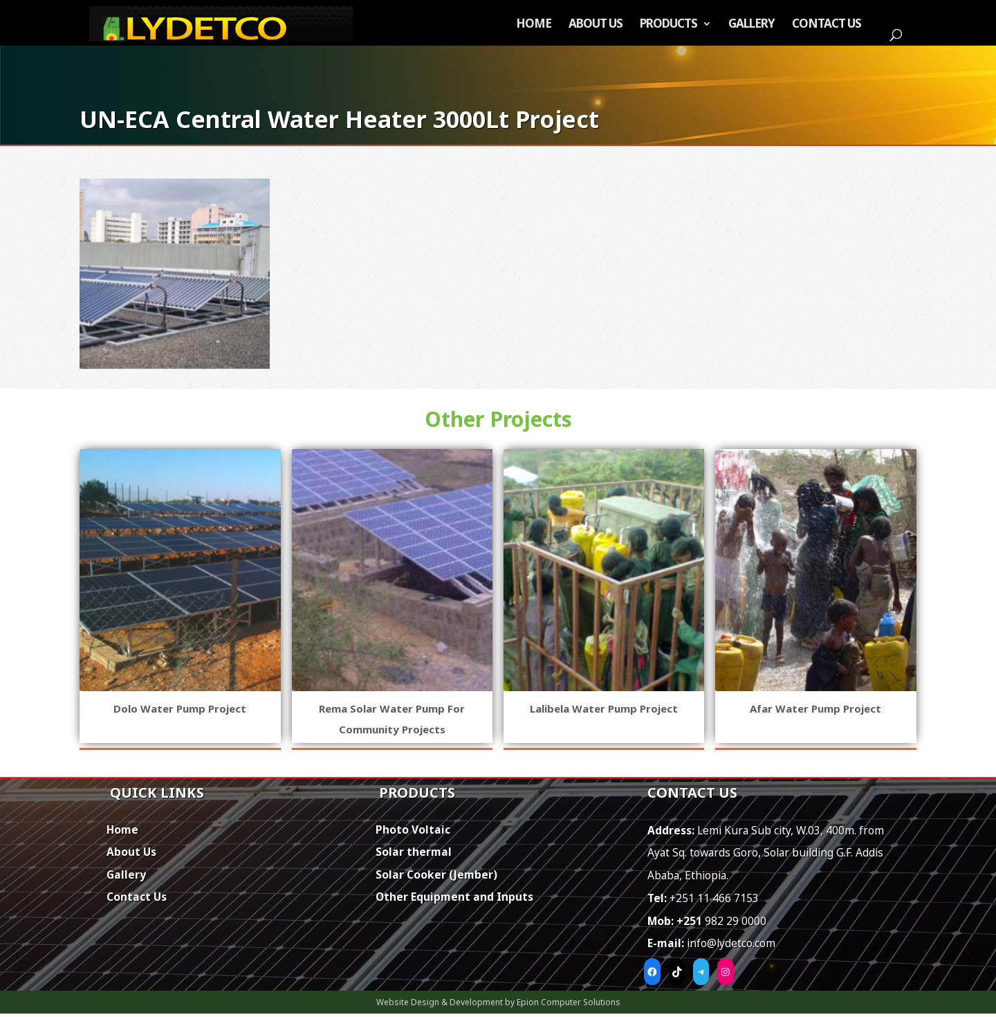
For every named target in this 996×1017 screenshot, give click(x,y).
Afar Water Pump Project (815, 708)
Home (533, 25)
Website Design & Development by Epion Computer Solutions (498, 1002)
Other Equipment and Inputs (454, 896)
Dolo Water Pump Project (179, 708)
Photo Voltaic (413, 829)
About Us (595, 25)
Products (668, 25)
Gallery (751, 25)
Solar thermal (414, 851)
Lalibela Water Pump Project (604, 708)
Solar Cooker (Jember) (436, 874)
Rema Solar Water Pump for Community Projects (392, 719)
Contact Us (826, 25)
